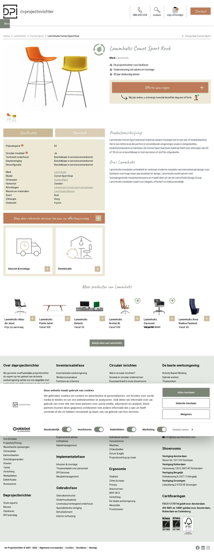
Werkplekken (10, 475)
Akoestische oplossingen (16, 446)
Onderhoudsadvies (66, 499)
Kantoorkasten (11, 454)
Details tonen (181, 546)
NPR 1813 (114, 492)
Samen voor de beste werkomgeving (128, 401)
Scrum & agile (116, 452)
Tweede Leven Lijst (119, 384)
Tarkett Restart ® (118, 392)
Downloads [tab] (80, 132)
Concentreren (116, 440)
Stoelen (7, 462)
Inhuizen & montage (67, 463)
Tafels (6, 466)
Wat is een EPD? (117, 413)
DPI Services (62, 471)
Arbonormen (116, 488)
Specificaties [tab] (28, 132)
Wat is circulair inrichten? (122, 372)
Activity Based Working (174, 372)
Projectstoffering (12, 442)
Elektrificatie (9, 479)
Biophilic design (170, 384)
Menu (8, 26)
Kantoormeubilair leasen (69, 384)
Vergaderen (115, 432)
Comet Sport (37, 36)
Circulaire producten (120, 409)
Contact (200, 11)
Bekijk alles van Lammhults (107, 342)
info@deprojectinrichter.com (179, 436)
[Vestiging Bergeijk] (186, 472)
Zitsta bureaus (11, 434)
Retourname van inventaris (70, 397)
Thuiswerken (169, 380)
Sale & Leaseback (65, 388)
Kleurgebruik (169, 388)
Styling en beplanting (67, 424)
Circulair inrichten (65, 428)
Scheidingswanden (13, 458)
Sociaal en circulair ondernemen (126, 376)
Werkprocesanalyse (66, 376)
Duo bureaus (10, 438)
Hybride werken (170, 376)
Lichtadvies (62, 440)
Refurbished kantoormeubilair (72, 392)
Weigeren (186, 531)
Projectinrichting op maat (122, 457)
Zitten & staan (116, 480)
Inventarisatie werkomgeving (71, 372)
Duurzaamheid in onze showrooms (127, 380)
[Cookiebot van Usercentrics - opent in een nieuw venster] (21, 546)
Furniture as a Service (67, 380)
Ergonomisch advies (67, 436)
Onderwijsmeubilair (172, 413)
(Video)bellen (116, 448)
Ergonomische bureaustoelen (18, 430)
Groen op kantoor (171, 392)
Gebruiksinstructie (65, 495)
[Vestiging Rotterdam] (186, 463)
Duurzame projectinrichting (123, 397)
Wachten (114, 444)
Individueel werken (119, 436)
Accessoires (9, 483)
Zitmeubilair (9, 450)
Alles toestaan (186, 509)
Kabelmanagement (66, 444)
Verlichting (9, 471)
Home (6, 36)
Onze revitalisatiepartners (123, 388)
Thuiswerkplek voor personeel (72, 467)
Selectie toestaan (186, 520)
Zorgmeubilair (169, 409)
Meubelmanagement (67, 476)
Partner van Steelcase (174, 397)
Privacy (113, 484)
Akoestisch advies (65, 432)
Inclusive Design (170, 401)
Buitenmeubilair (170, 405)
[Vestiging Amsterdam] (186, 455)
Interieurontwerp (65, 420)
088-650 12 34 (171, 432)
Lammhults (20, 36)
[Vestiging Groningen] (186, 480)
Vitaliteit (113, 476)
